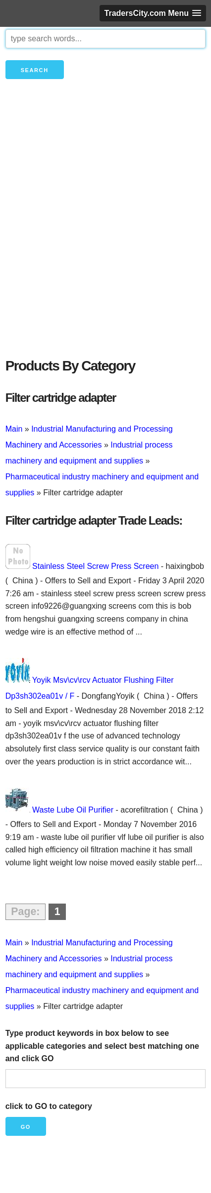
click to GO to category (48, 1106)
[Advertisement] (105, 235)
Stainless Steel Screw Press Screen (95, 566)
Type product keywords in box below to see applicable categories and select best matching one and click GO (102, 1046)
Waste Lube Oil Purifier (72, 810)
